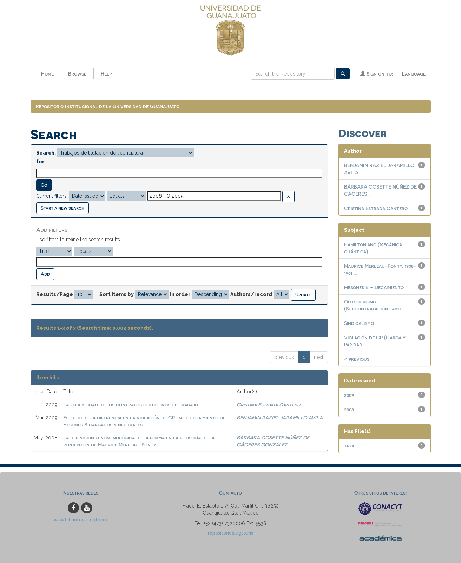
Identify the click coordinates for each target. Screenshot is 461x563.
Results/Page (54, 294)
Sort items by (116, 294)
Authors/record (251, 294)
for (40, 161)
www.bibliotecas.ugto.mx (81, 519)
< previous (356, 359)
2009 (349, 395)
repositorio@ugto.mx (230, 533)
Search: (46, 153)
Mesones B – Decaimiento (374, 287)
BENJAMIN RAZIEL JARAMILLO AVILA (280, 417)
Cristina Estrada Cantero (268, 404)
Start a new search (62, 207)
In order (180, 294)
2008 (349, 409)
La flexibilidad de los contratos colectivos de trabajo (130, 404)
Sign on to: (376, 74)
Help (106, 74)
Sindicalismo (359, 323)
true (349, 446)
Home (47, 74)
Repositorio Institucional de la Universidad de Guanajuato (107, 106)
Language (414, 74)
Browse (77, 74)
